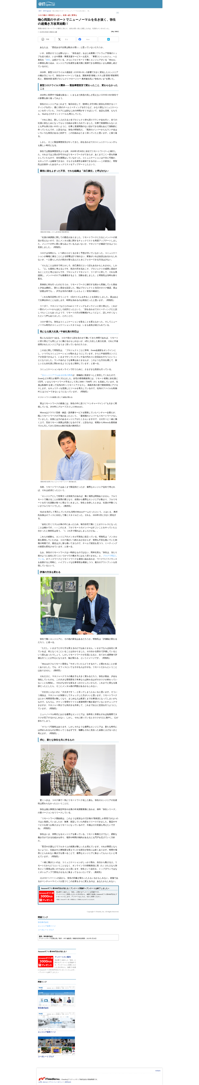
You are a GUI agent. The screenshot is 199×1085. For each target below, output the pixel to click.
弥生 (48, 60)
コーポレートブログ (46, 930)
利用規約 (157, 1070)
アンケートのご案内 (63, 957)
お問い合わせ (43, 1082)
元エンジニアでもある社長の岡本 (57, 375)
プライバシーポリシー (56, 1082)
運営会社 (68, 1082)
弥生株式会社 (43, 922)
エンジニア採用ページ (47, 926)
